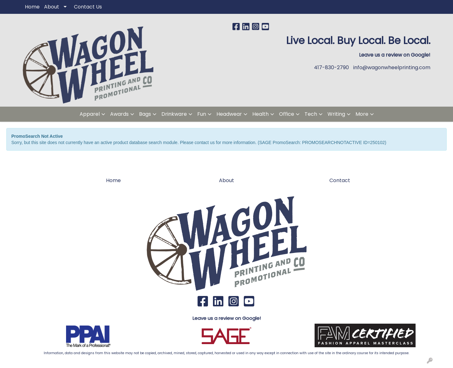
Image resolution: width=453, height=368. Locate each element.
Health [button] (260, 114)
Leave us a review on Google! (227, 318)
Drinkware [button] (174, 114)
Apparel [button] (90, 114)
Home (32, 6)
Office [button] (286, 114)
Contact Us (88, 6)
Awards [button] (119, 114)
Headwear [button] (229, 114)
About (51, 6)
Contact (339, 180)
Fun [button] (201, 114)
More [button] (361, 114)
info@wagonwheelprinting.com (391, 67)
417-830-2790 (331, 67)
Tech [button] (311, 114)
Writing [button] (336, 114)
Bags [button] (145, 114)
